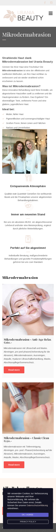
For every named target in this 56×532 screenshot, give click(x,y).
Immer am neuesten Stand (28, 214)
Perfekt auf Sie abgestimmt (28, 247)
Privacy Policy (28, 522)
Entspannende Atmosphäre (28, 186)
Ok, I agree (27, 515)
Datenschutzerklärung (37, 505)
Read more (14, 370)
